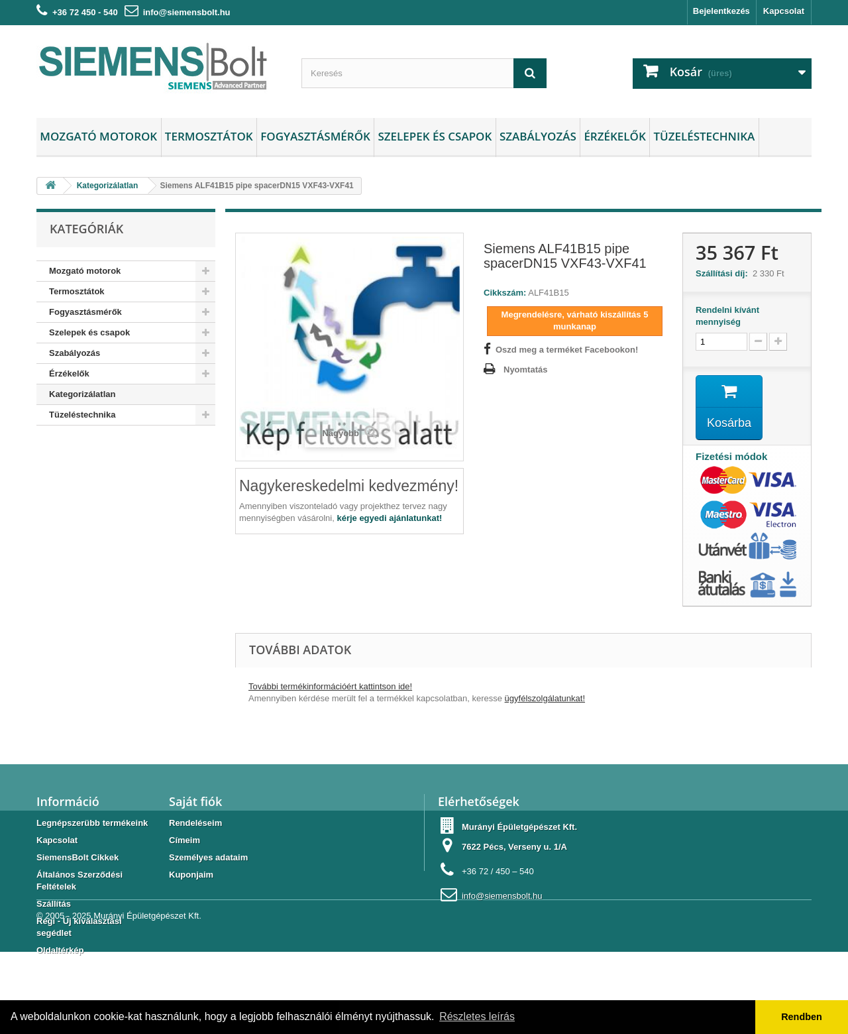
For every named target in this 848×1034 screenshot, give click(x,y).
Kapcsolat (783, 11)
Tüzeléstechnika (704, 136)
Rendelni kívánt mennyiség (727, 316)
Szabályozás (538, 136)
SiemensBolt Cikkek (77, 857)
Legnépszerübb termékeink (92, 823)
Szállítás (53, 904)
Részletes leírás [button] (477, 1016)
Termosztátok (209, 136)
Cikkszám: (505, 293)
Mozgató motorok (98, 136)
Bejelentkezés (721, 11)
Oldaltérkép (60, 950)
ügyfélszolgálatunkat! (545, 698)
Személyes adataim (208, 857)
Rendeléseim (195, 823)
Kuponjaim (191, 875)
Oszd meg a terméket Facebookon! (567, 350)
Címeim (184, 840)
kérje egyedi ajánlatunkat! (389, 518)
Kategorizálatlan (82, 394)
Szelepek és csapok (435, 136)
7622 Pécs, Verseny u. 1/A (514, 847)
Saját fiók (195, 801)
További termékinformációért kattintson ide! (330, 686)
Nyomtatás (525, 369)
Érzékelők (614, 136)
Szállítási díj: (724, 273)
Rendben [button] (801, 1016)
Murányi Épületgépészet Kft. (147, 998)
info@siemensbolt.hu (187, 12)
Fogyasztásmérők (315, 136)
